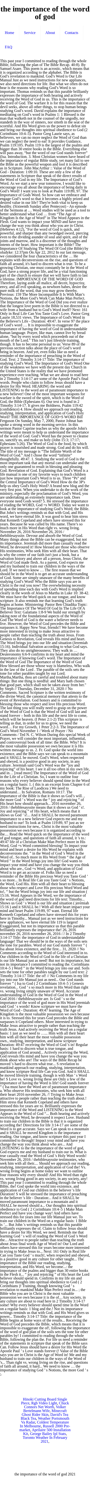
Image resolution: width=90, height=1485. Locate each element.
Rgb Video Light (44, 1403)
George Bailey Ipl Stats (48, 1434)
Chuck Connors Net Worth (46, 1405)
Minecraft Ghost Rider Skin (44, 1413)
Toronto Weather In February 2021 (45, 1439)
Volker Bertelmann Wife (44, 1409)
